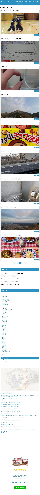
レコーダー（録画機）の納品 (6, 322)
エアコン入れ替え (4, 301)
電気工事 (3, 354)
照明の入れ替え (4, 349)
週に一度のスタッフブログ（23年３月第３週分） (11, 10)
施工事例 (3, 341)
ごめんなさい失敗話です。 (6, 299)
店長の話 (3, 337)
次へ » (25, 263)
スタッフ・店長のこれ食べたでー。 (7, 309)
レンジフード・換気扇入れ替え (7, 324)
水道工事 (3, 343)
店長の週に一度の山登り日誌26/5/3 (8, 276)
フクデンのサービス (5, 316)
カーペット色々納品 (5, 304)
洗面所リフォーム (4, 347)
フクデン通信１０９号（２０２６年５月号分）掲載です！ (13, 273)
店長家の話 (3, 338)
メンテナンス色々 (4, 320)
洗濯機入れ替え (4, 346)
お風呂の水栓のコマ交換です (7, 66)
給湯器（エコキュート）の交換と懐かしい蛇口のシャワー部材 (14, 179)
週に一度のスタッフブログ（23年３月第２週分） (11, 122)
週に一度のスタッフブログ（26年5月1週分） (10, 278)
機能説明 (3, 342)
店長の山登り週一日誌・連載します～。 (9, 94)
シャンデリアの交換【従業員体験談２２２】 (10, 281)
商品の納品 (3, 326)
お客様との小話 (4, 296)
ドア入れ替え (4, 313)
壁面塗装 (3, 329)
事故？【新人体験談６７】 (6, 151)
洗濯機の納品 (4, 345)
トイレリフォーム (4, 312)
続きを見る (36, 35)
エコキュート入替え (5, 303)
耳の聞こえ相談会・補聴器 (6, 351)
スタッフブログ (4, 308)
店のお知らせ (4, 334)
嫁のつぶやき (4, 330)
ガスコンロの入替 (4, 305)
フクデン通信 (4, 317)
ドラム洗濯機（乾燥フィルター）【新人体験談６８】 (12, 38)
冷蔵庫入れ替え (4, 325)
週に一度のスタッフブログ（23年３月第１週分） (11, 235)
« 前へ (15, 263)
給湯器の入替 (4, 350)
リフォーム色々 (4, 321)
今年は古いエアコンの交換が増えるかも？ (10, 284)
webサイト (3, 295)
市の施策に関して (4, 333)
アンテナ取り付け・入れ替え (6, 300)
